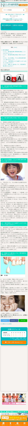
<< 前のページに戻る (6, 324)
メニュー (24, 424)
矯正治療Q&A (5, 50)
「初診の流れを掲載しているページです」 (12, 19)
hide (15, 47)
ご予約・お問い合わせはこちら (14, 342)
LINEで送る (23, 320)
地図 (10, 424)
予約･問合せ (17, 424)
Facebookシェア (13, 320)
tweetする (5, 320)
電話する (3, 424)
